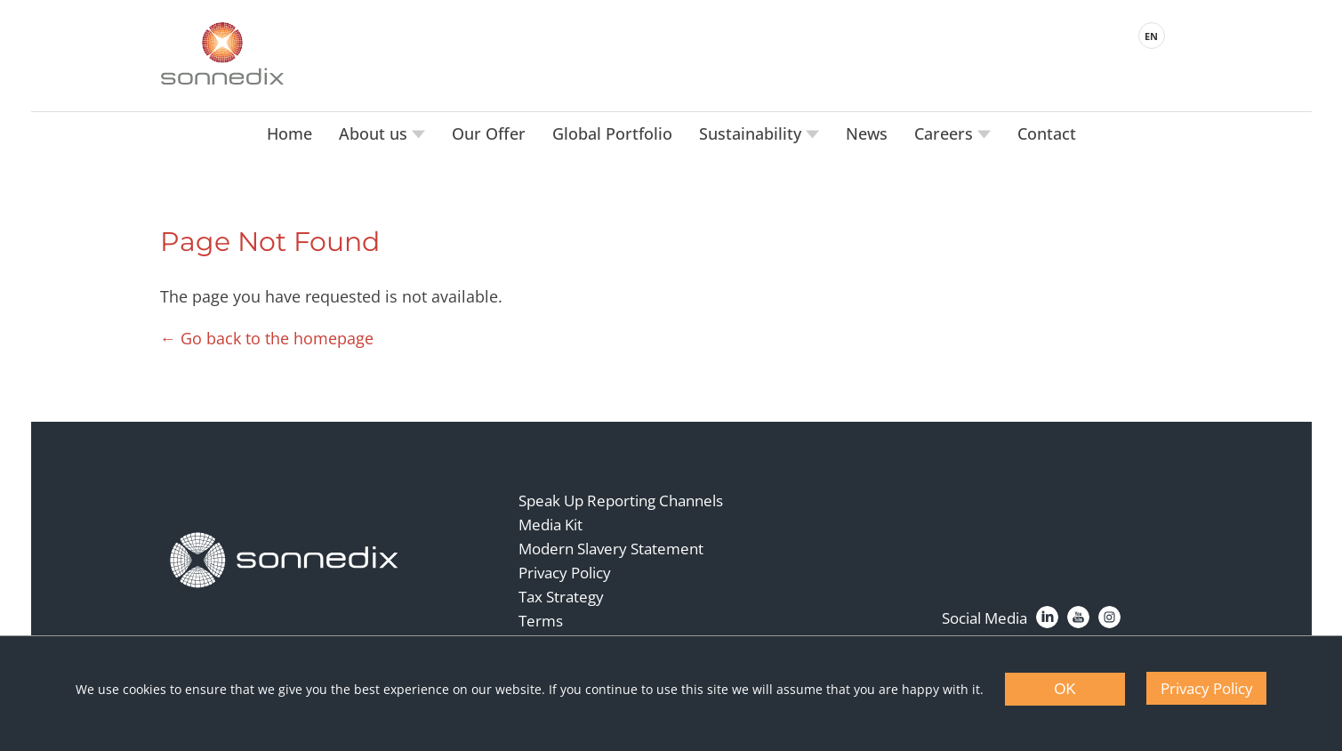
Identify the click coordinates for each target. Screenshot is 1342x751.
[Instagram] (1109, 617)
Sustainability (752, 133)
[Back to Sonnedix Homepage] (222, 53)
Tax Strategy (561, 596)
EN (1151, 36)
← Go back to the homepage (267, 338)
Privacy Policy (564, 572)
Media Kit (550, 524)
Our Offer (489, 133)
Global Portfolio (612, 133)
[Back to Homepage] (284, 560)
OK (1065, 689)
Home (289, 133)
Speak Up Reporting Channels (620, 500)
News (867, 133)
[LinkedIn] (1047, 617)
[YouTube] (1078, 617)
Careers (945, 133)
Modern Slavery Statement (610, 548)
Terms (540, 620)
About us (375, 133)
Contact (1046, 133)
